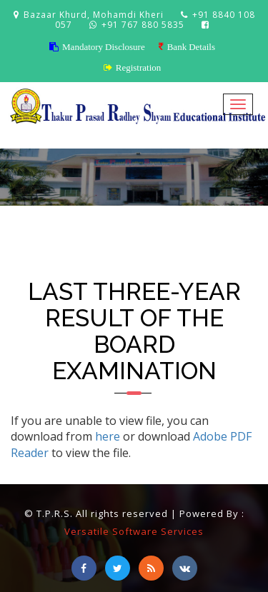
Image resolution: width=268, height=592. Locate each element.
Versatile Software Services (134, 531)
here (107, 436)
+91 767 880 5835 (144, 25)
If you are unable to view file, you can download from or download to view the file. (131, 437)
